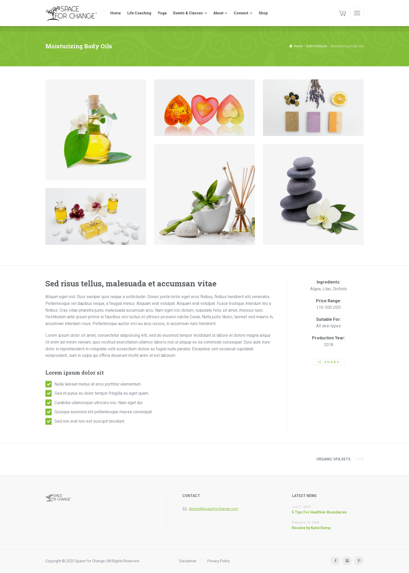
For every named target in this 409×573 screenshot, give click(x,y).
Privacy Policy (218, 561)
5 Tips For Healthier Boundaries (319, 512)
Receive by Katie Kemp (311, 528)
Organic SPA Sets (333, 459)
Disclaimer (188, 561)
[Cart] (342, 13)
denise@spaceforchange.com (213, 509)
